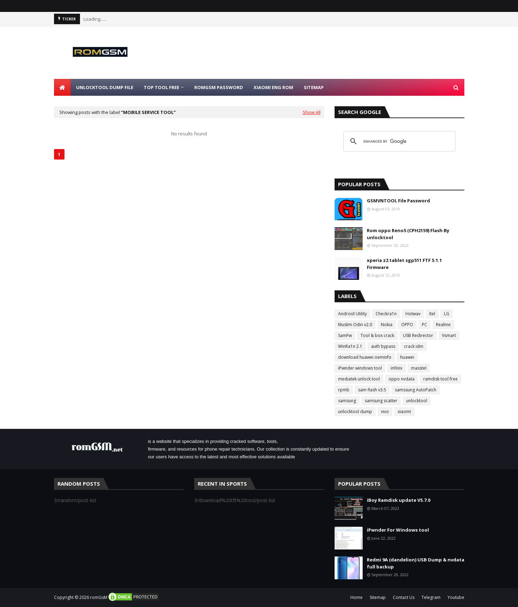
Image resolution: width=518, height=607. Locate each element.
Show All (312, 112)
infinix (396, 368)
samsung (347, 401)
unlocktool (416, 401)
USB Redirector (418, 335)
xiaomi (404, 411)
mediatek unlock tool (359, 379)
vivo (385, 411)
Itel (432, 314)
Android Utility (352, 314)
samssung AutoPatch (415, 390)
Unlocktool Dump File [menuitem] (104, 87)
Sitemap (378, 597)
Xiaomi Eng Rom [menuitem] (273, 87)
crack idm (413, 346)
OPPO (407, 325)
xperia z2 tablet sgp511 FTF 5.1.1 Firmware (404, 263)
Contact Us (404, 597)
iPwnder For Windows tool (398, 530)
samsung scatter (381, 401)
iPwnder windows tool (360, 368)
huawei (407, 357)
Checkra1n (386, 314)
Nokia (386, 325)
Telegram (431, 597)
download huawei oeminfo (364, 357)
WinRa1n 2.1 (350, 346)
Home (356, 597)
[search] (398, 141)
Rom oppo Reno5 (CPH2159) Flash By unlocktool (408, 234)
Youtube (456, 597)
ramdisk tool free (440, 379)
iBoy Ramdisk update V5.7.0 (398, 500)
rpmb (343, 390)
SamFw (345, 335)
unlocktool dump (355, 411)
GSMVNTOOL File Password (398, 200)
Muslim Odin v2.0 (355, 325)
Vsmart (449, 335)
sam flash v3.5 (372, 390)
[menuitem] (62, 87)
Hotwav (413, 314)
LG (446, 314)
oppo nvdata (402, 379)
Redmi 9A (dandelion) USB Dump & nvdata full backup (415, 563)
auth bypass (383, 346)
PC (424, 325)
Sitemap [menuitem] (314, 87)
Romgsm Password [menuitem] (218, 87)
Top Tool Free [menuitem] (161, 87)
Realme (443, 325)
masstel (418, 368)
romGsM (98, 597)
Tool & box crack (377, 335)
